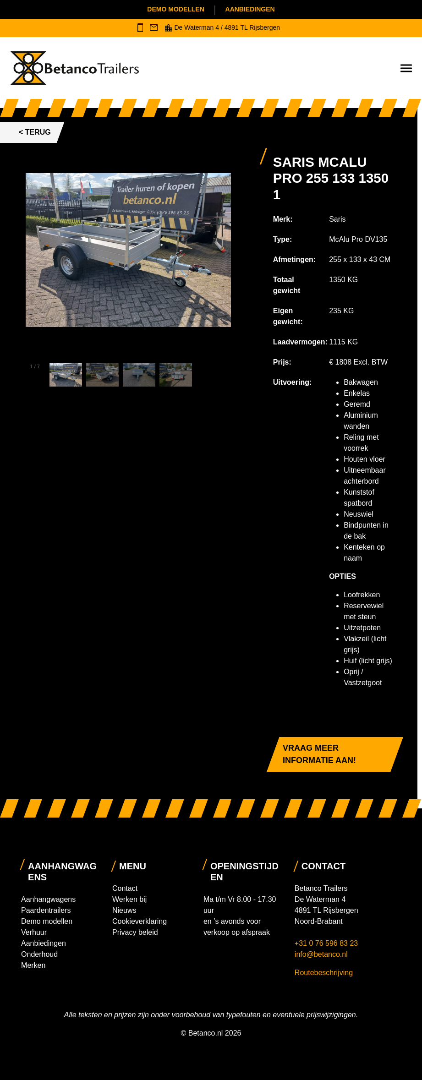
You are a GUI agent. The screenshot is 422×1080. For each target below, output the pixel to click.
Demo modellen (175, 9)
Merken (33, 965)
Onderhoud (39, 954)
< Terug (35, 132)
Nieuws (124, 910)
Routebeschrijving (324, 972)
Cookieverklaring (139, 921)
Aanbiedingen (250, 9)
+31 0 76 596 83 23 (327, 943)
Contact (124, 888)
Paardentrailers (46, 910)
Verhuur (34, 932)
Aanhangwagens (48, 899)
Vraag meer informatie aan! (319, 754)
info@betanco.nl (321, 954)
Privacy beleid (135, 932)
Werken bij (129, 899)
